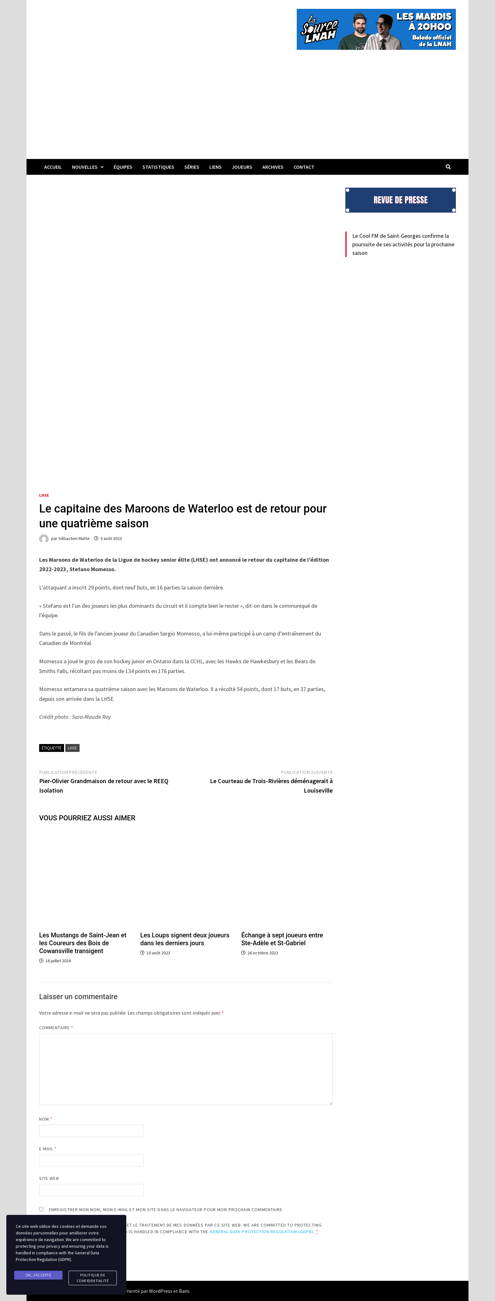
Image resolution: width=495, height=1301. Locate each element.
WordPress (160, 1291)
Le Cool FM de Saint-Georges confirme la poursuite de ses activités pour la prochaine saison (403, 244)
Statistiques (158, 167)
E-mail (48, 1149)
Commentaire (56, 1027)
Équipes (123, 167)
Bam (184, 1291)
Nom (45, 1119)
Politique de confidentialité (93, 1278)
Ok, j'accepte (38, 1275)
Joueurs (242, 167)
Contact (304, 167)
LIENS (215, 167)
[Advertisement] (247, 111)
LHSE (44, 495)
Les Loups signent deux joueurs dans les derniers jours (185, 939)
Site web (49, 1178)
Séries (191, 167)
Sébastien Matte (74, 538)
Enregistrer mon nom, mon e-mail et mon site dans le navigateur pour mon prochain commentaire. (166, 1209)
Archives (272, 167)
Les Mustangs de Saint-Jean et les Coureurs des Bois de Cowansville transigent (82, 943)
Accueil (53, 167)
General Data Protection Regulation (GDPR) (261, 1231)
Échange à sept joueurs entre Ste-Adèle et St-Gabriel (282, 939)
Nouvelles (85, 167)
